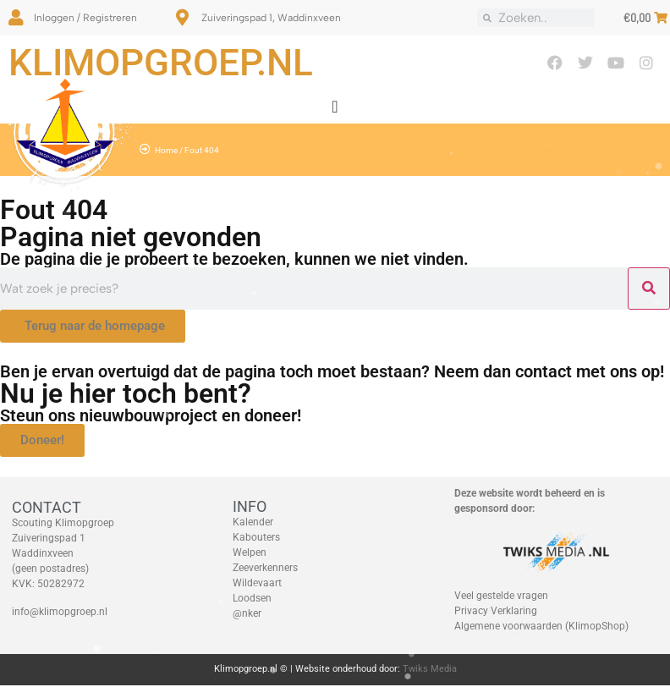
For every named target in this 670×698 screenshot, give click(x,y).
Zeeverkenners (265, 568)
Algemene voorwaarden (508, 626)
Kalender (253, 522)
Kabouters (256, 537)
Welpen (249, 552)
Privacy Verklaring (495, 611)
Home (166, 150)
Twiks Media (430, 668)
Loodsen (252, 598)
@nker (247, 613)
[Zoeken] (649, 288)
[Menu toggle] (335, 106)
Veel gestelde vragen (501, 596)
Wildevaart (257, 583)
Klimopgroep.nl (160, 63)
